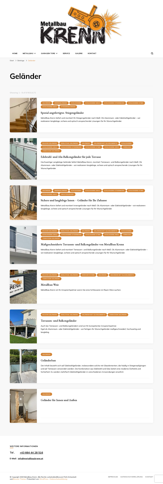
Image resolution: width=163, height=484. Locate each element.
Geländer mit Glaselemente (105, 143)
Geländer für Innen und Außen (59, 400)
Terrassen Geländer (51, 151)
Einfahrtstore (88, 275)
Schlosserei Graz (92, 103)
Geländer (46, 103)
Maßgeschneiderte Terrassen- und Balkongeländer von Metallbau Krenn (82, 244)
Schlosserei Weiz (50, 107)
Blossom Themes (19, 479)
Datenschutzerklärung (58, 479)
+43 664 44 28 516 (31, 452)
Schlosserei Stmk (135, 103)
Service (66, 53)
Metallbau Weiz (50, 285)
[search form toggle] (152, 53)
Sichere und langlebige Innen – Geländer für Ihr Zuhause (74, 200)
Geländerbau (48, 360)
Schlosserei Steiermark (114, 103)
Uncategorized (67, 194)
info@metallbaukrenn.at (30, 458)
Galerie (78, 53)
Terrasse (127, 147)
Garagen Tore (48, 53)
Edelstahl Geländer (69, 143)
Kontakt (92, 53)
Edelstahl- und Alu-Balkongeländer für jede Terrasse (71, 157)
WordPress (43, 479)
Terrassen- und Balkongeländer (59, 320)
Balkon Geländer (50, 143)
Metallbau (28, 53)
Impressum (113, 477)
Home (14, 53)
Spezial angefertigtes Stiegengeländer (62, 113)
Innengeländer (61, 103)
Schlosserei (76, 103)
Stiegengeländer (68, 107)
